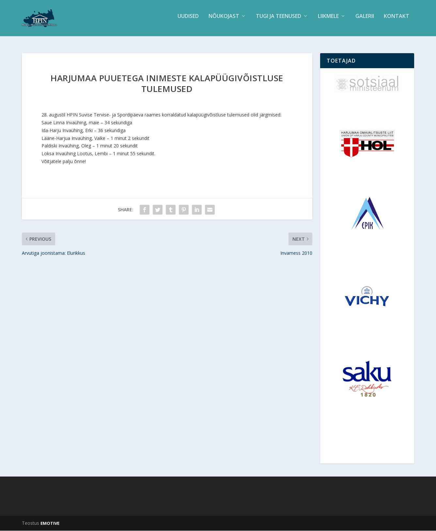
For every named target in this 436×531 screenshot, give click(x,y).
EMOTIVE (49, 523)
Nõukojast (224, 21)
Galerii (364, 21)
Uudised (188, 21)
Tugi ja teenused (278, 21)
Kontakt (396, 21)
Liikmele (328, 21)
